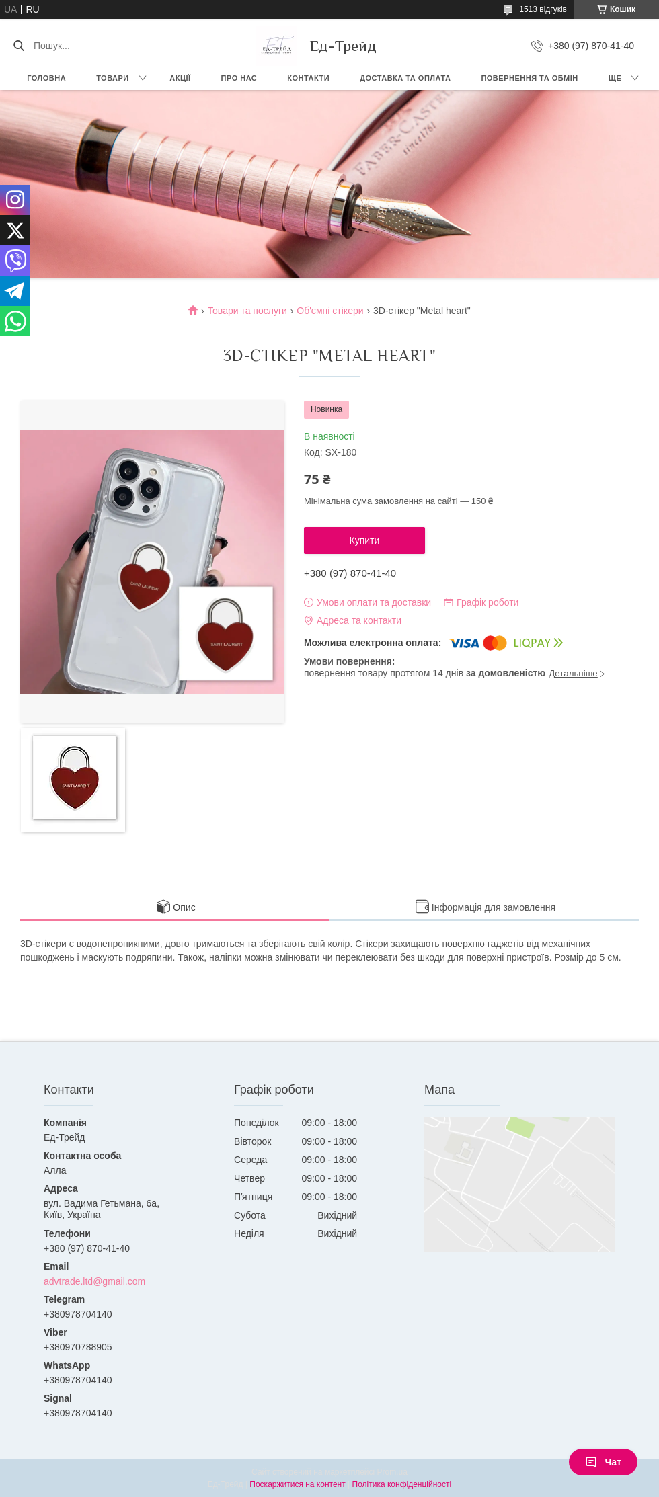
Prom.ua (392, 1472)
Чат (603, 1462)
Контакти (308, 78)
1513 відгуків (543, 9)
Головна (46, 78)
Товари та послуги (247, 310)
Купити (365, 540)
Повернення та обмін (529, 78)
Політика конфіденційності (402, 1484)
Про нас (239, 78)
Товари (112, 78)
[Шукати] (18, 45)
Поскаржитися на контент (297, 1484)
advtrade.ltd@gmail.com (94, 1281)
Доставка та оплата (405, 78)
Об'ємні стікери (330, 310)
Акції (179, 78)
